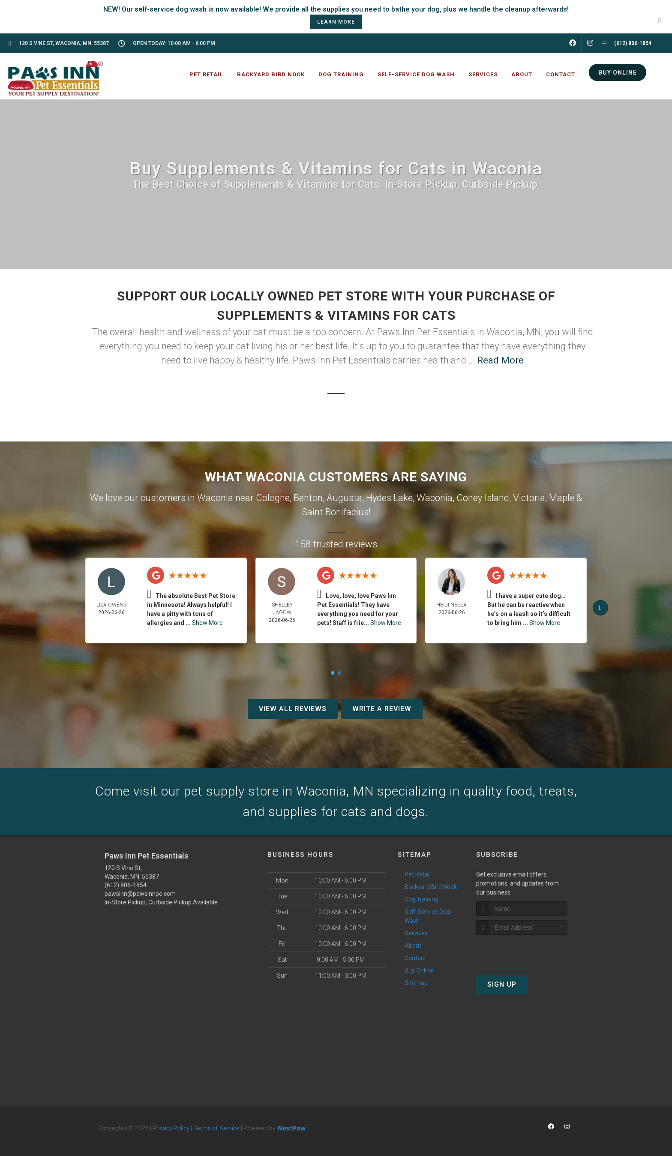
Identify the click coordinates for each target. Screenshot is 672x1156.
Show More (207, 622)
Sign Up (501, 984)
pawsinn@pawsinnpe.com (140, 893)
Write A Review (381, 709)
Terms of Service (216, 1128)
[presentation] (521, 951)
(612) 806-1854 (126, 885)
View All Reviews (293, 709)
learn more (336, 22)
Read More (500, 360)
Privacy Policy (171, 1128)
